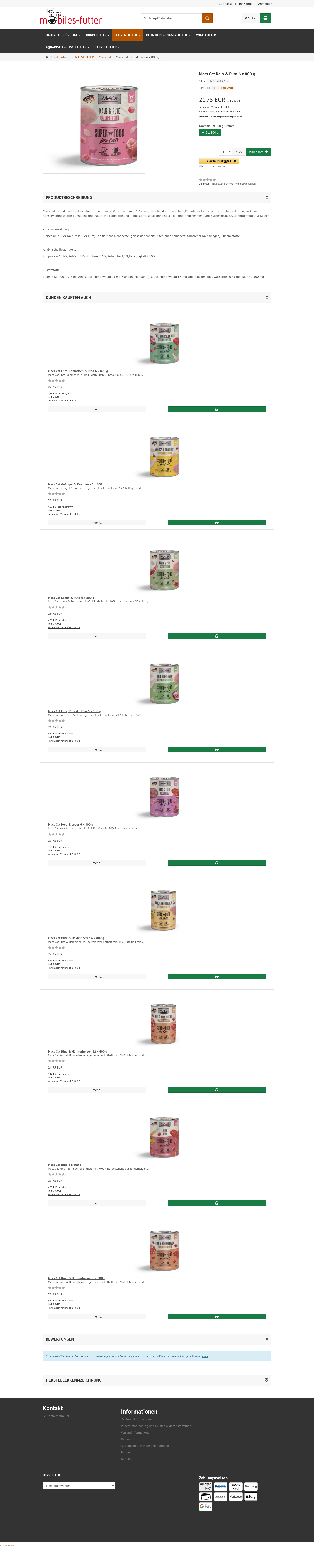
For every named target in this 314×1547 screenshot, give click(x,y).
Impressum (128, 1452)
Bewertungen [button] (60, 1339)
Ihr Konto (245, 4)
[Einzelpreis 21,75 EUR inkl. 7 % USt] (235, 99)
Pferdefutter (107, 47)
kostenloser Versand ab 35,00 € (215, 106)
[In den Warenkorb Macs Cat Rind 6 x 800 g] (217, 1203)
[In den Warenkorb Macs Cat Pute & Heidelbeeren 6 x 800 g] (217, 976)
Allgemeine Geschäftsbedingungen (145, 1446)
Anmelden (265, 4)
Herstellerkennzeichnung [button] (74, 1380)
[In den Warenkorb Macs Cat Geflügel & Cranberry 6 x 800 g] (217, 522)
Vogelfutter (207, 35)
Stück (238, 152)
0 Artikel (250, 18)
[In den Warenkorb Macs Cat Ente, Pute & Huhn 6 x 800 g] (217, 749)
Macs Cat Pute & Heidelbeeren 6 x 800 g (76, 938)
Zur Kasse (225, 4)
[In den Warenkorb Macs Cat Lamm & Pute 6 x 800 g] (217, 636)
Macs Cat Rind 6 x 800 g (65, 1165)
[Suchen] (207, 18)
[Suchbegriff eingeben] (171, 18)
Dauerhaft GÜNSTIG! (63, 35)
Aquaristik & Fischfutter (67, 47)
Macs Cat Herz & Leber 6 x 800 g (70, 824)
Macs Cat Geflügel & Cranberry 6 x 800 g (76, 484)
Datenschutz (129, 1439)
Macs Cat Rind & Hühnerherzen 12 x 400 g (77, 1051)
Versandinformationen (136, 1432)
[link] (227, 182)
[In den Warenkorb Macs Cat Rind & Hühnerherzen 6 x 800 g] (217, 1316)
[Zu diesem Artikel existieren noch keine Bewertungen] (56, 381)
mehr (205, 1356)
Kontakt (126, 1459)
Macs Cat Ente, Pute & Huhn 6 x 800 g (74, 711)
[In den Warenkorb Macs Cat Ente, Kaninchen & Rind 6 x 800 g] (217, 409)
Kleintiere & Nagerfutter (168, 35)
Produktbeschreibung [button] (69, 197)
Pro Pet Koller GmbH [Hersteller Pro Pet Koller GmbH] (222, 87)
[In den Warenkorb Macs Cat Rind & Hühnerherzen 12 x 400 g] (217, 1090)
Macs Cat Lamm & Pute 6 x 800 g (71, 598)
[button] (219, 162)
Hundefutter (97, 35)
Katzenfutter (127, 35)
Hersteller (51, 1475)
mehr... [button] (97, 409)
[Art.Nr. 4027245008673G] (235, 80)
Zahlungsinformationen (137, 1419)
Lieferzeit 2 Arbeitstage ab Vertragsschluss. (221, 116)
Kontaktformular (56, 1416)
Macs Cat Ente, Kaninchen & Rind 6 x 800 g (78, 371)
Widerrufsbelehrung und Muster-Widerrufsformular (156, 1426)
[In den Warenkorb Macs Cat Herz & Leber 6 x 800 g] (217, 863)
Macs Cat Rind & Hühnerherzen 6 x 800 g (76, 1278)
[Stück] (225, 151)
